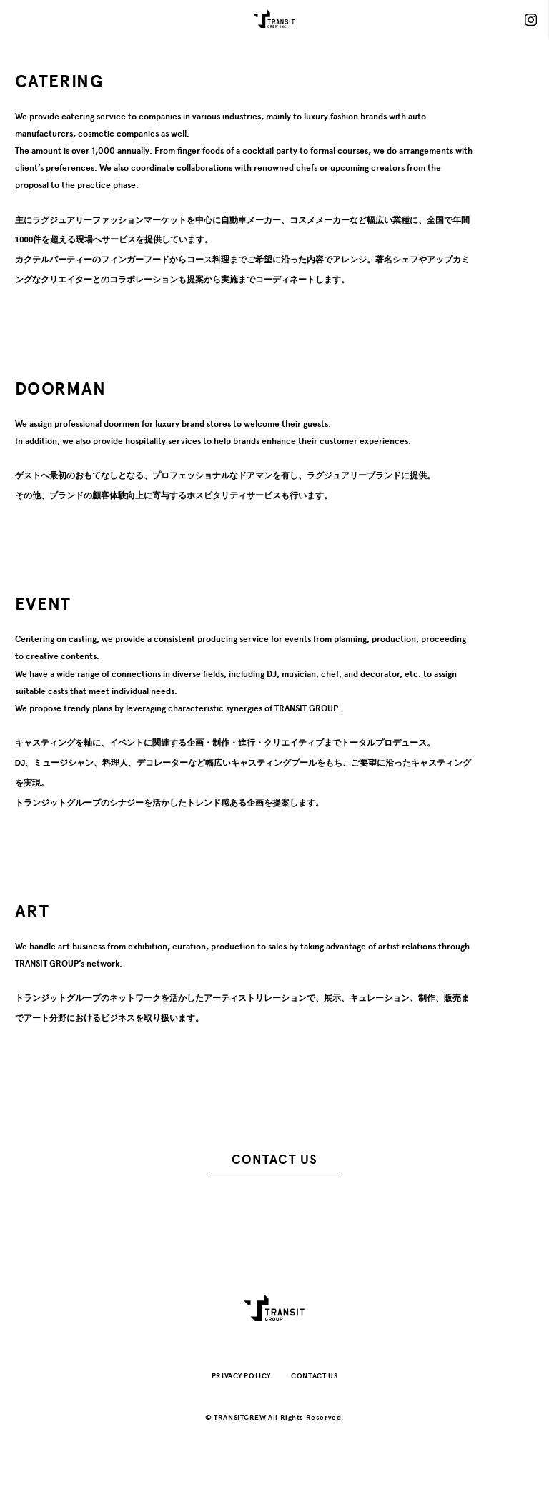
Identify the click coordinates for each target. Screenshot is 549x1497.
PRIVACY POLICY (241, 1376)
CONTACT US (274, 1159)
